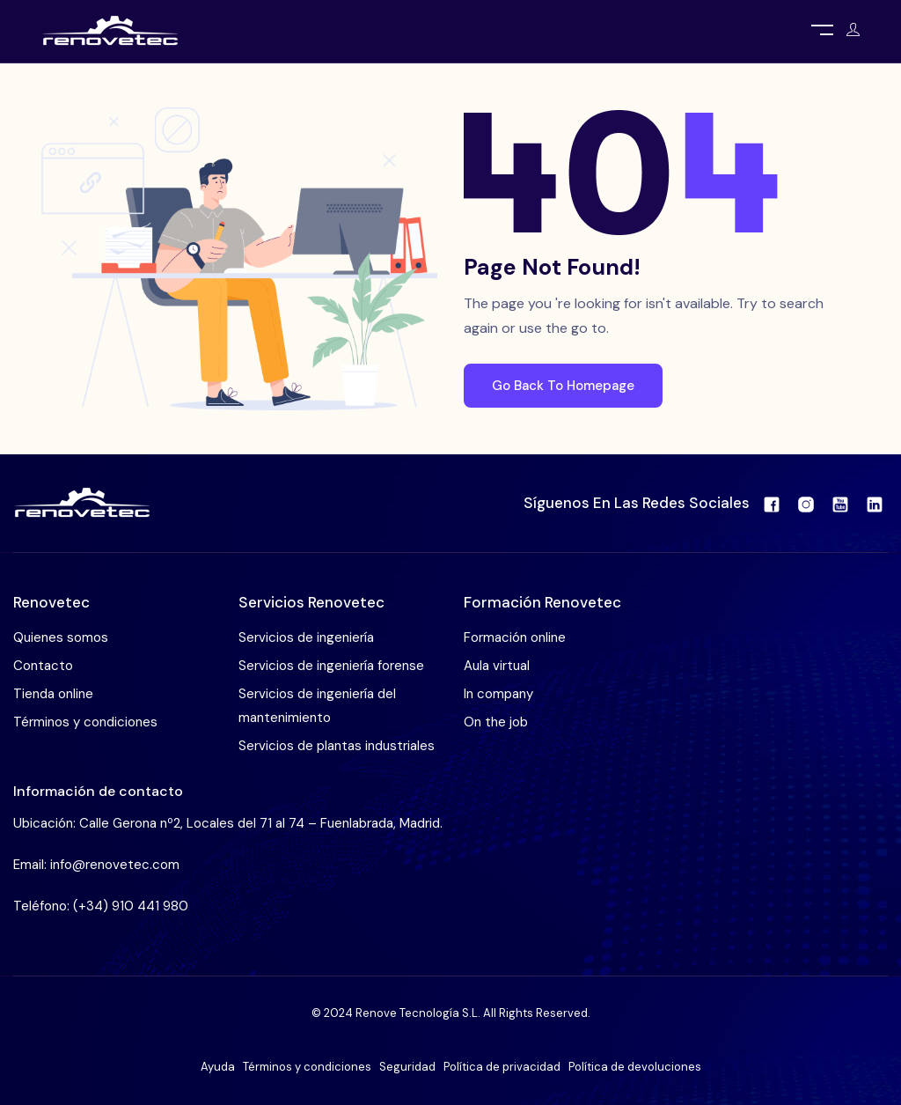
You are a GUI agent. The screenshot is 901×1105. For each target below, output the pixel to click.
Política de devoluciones (634, 1066)
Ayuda (218, 1066)
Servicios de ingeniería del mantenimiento (317, 705)
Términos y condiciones (85, 722)
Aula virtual (497, 665)
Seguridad (407, 1066)
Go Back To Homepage (563, 385)
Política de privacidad (501, 1066)
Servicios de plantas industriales (336, 746)
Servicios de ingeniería (306, 637)
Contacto (43, 665)
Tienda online (53, 694)
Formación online (515, 637)
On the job (496, 722)
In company (498, 694)
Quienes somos (60, 637)
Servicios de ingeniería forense (331, 665)
